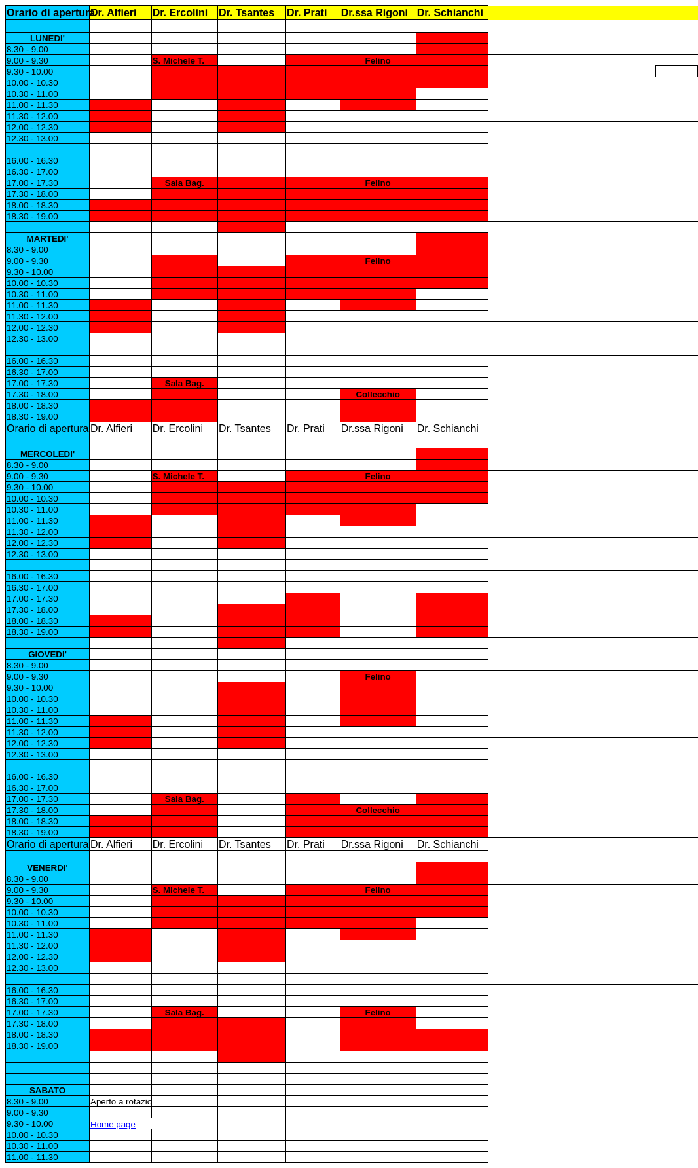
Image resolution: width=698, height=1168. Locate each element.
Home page (113, 1124)
